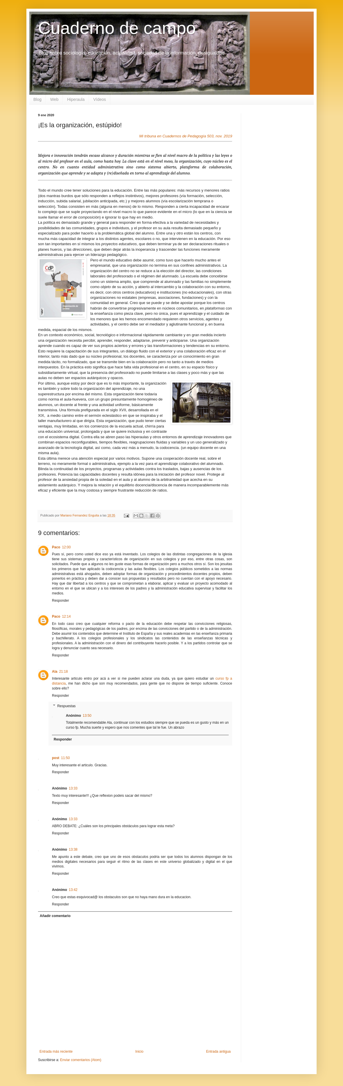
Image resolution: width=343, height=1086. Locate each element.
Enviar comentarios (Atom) (80, 1060)
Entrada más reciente (56, 1051)
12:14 (66, 616)
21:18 (63, 672)
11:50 (65, 758)
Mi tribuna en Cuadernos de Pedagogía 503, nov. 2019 (185, 136)
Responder (60, 601)
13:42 (73, 890)
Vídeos (99, 99)
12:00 (66, 547)
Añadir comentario (55, 916)
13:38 (73, 849)
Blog (37, 99)
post (55, 758)
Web (54, 99)
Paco (56, 547)
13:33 (73, 788)
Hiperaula (76, 99)
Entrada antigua (218, 1051)
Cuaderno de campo (117, 28)
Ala (54, 672)
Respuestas (66, 706)
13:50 (87, 716)
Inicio (139, 1051)
